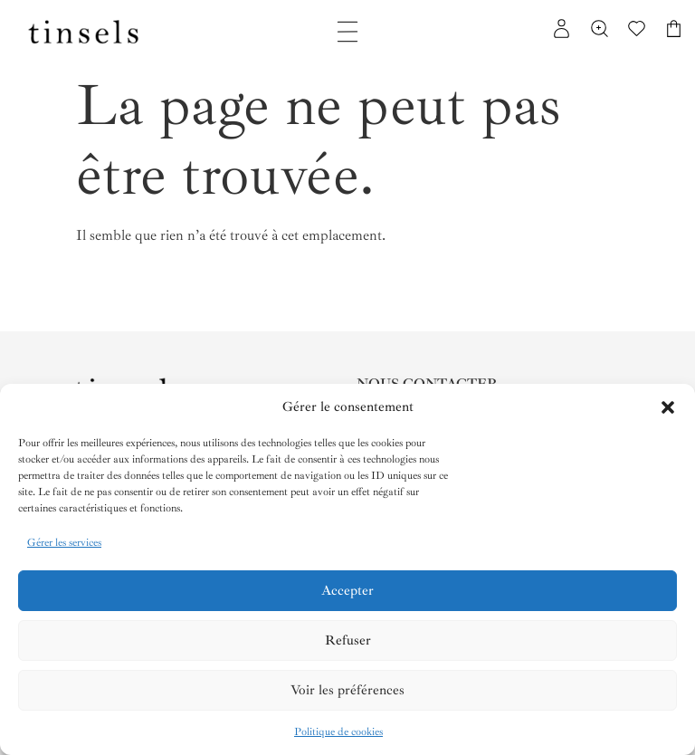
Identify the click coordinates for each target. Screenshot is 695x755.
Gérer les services (64, 543)
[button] (668, 407)
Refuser (348, 640)
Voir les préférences (347, 690)
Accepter (347, 590)
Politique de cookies (338, 732)
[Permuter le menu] (347, 31)
